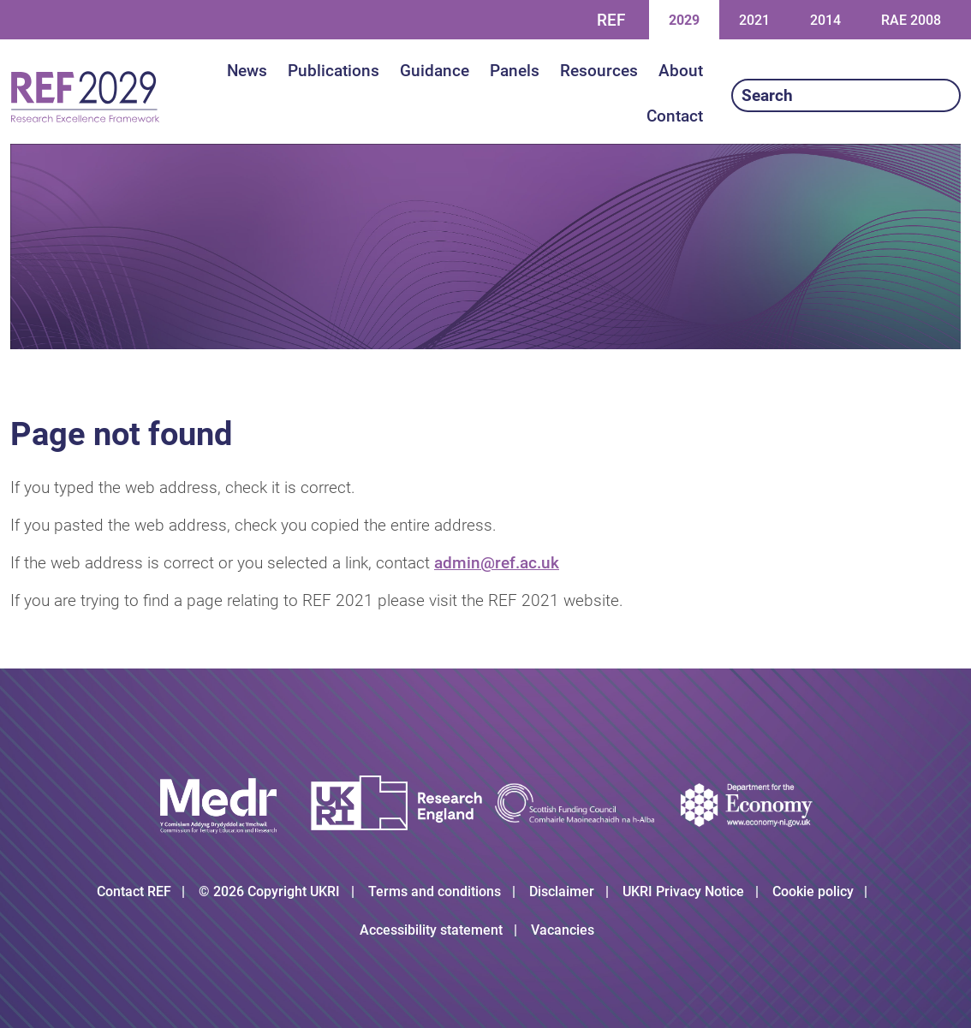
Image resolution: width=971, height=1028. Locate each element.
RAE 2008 (911, 20)
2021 (754, 19)
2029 (684, 19)
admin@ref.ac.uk (496, 563)
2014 (825, 19)
